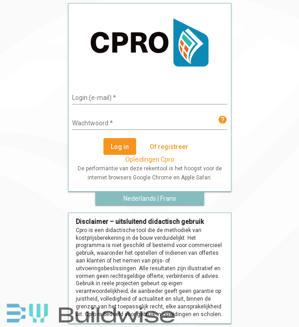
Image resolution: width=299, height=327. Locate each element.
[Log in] (119, 146)
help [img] (222, 119)
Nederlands (139, 198)
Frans (168, 198)
